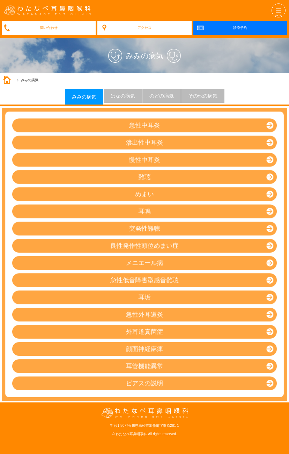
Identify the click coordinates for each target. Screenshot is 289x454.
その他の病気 (202, 96)
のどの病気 (161, 96)
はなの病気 (123, 96)
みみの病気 (84, 97)
